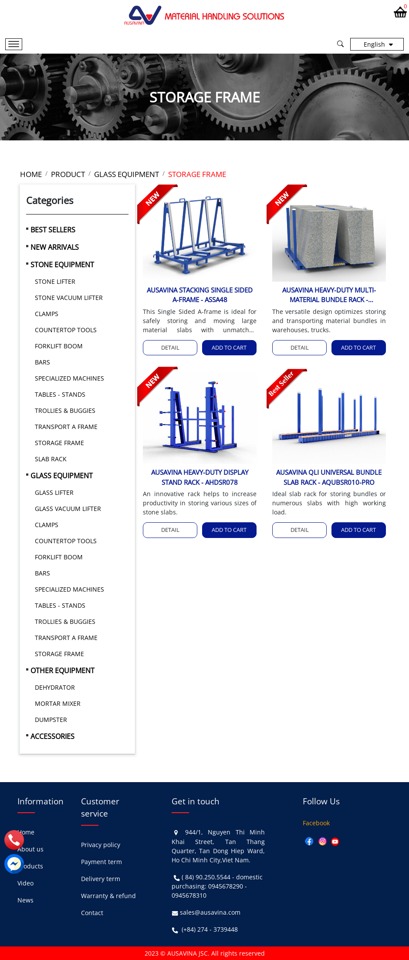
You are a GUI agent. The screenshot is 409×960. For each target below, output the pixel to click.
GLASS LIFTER (54, 492)
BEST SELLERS (52, 230)
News (25, 900)
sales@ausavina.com (210, 912)
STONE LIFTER (55, 281)
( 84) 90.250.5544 (206, 877)
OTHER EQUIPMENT (62, 670)
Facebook (316, 823)
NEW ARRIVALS (54, 247)
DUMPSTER (51, 719)
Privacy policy (100, 845)
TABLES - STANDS (60, 394)
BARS (42, 362)
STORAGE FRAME (59, 443)
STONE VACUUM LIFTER (69, 297)
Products (30, 866)
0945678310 (189, 895)
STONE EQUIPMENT (62, 264)
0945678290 (225, 886)
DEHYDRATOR (55, 687)
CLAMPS (46, 314)
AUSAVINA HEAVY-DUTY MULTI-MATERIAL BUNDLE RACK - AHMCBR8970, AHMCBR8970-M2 (329, 295)
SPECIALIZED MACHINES (69, 378)
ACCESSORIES (52, 736)
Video (25, 883)
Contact (92, 913)
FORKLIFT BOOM (59, 346)
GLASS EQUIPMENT (61, 475)
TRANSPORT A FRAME (66, 426)
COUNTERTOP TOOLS (66, 330)
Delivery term (100, 879)
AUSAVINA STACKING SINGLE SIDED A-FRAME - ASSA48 (200, 295)
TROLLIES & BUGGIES (65, 410)
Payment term (101, 862)
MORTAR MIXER (58, 703)
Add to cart (229, 347)
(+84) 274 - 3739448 (210, 929)
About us (30, 849)
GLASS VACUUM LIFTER (68, 508)
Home (25, 832)
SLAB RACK (51, 459)
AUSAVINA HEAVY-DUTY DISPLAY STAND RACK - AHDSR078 (199, 477)
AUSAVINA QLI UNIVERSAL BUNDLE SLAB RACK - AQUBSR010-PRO (329, 477)
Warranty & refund (108, 896)
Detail (170, 347)
